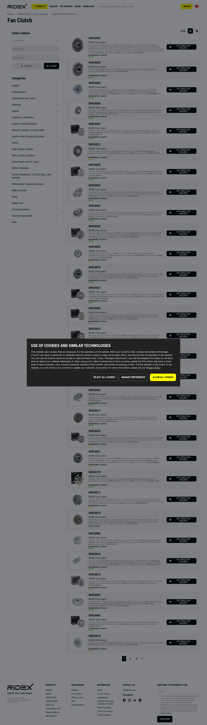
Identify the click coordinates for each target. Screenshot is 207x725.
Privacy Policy (153, 368)
